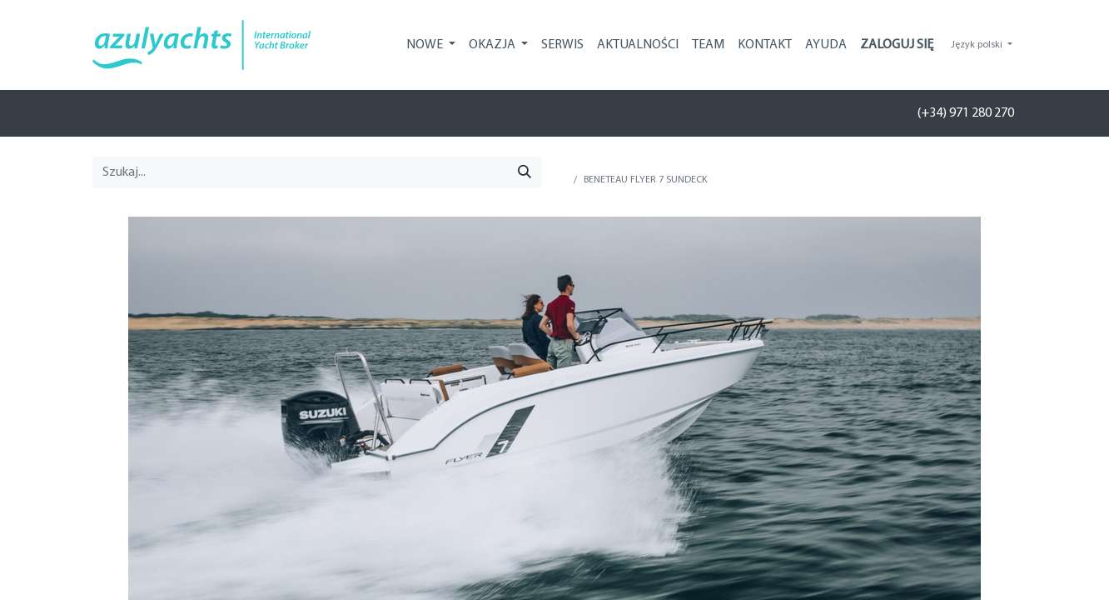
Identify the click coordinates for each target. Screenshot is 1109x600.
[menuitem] (562, 45)
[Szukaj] (524, 172)
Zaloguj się (896, 45)
